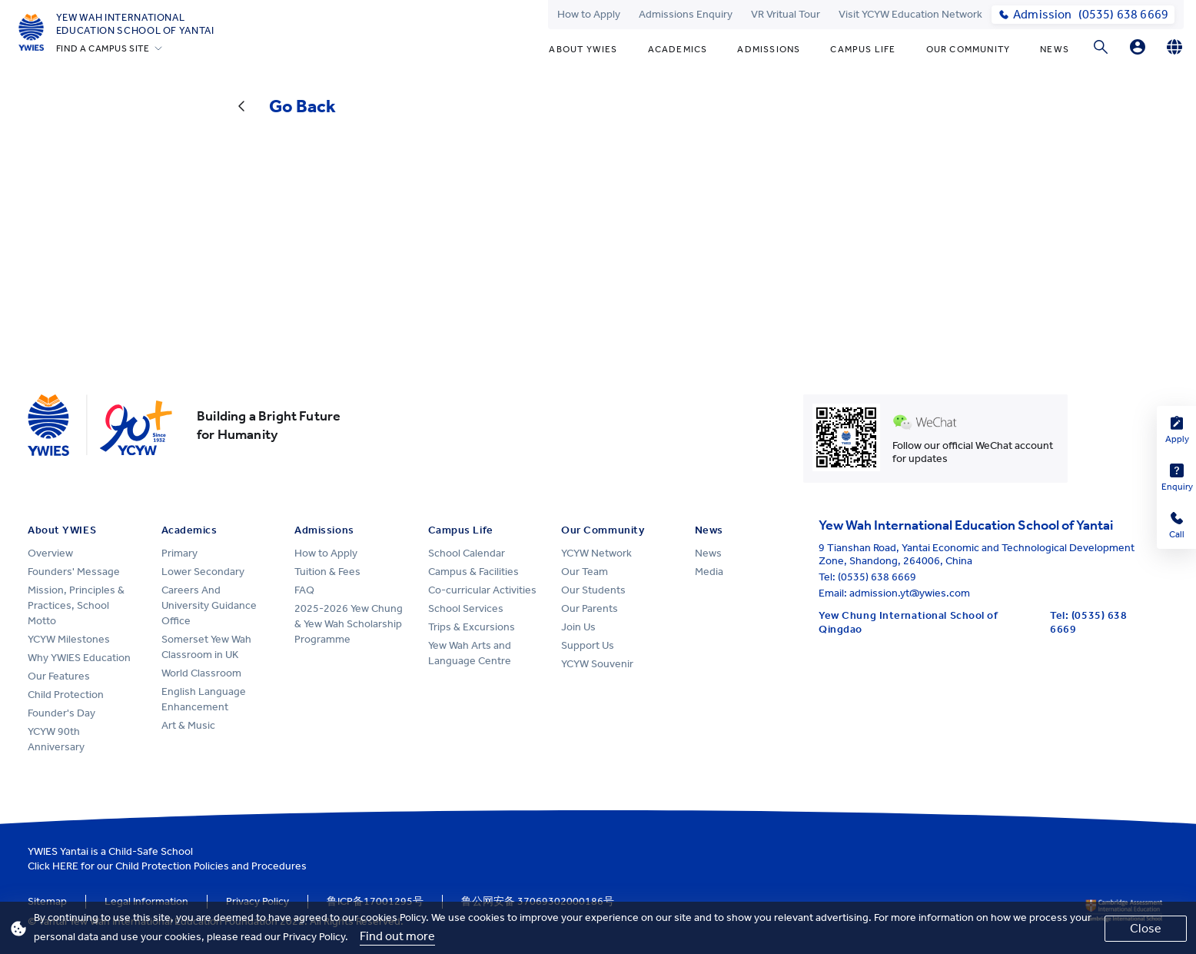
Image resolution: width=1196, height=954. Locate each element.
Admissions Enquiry (686, 14)
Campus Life (862, 49)
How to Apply (588, 14)
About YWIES (583, 49)
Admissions (768, 49)
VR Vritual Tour (785, 14)
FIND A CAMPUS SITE (103, 48)
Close (1145, 928)
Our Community (968, 49)
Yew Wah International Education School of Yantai (135, 24)
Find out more (397, 936)
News (1054, 49)
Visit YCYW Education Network (910, 14)
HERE (65, 866)
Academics (678, 49)
